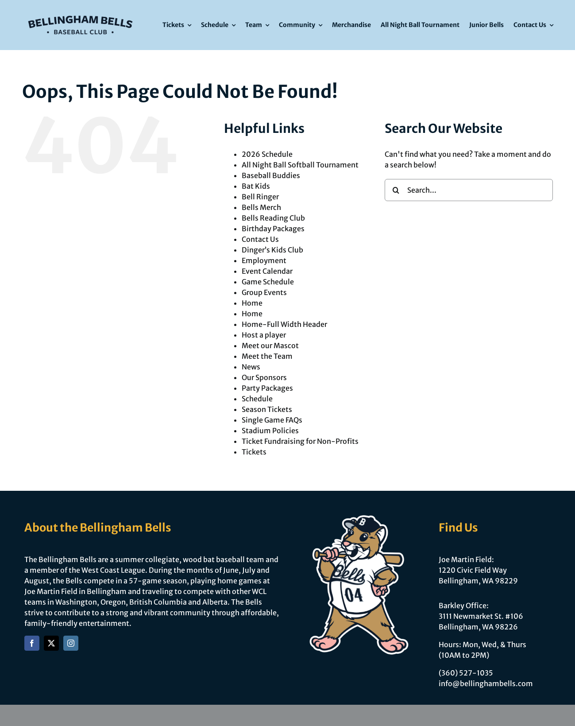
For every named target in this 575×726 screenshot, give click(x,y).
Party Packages (267, 388)
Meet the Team (267, 356)
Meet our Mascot (270, 345)
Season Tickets (267, 409)
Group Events (264, 292)
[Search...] (469, 190)
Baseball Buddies (271, 175)
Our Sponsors (264, 377)
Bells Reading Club (273, 218)
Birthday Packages (273, 228)
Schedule (257, 398)
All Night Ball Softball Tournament (300, 164)
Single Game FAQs (272, 419)
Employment (264, 260)
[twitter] (51, 643)
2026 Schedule (267, 154)
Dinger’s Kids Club (272, 249)
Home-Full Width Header (284, 324)
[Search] (396, 190)
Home (252, 303)
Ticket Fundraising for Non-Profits (300, 441)
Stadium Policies (270, 430)
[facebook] (31, 643)
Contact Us (260, 239)
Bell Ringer (260, 196)
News (251, 366)
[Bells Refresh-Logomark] (80, 12)
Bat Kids (256, 186)
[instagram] (70, 643)
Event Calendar (267, 271)
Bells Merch (261, 207)
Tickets (254, 451)
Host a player (264, 334)
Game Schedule (268, 281)
